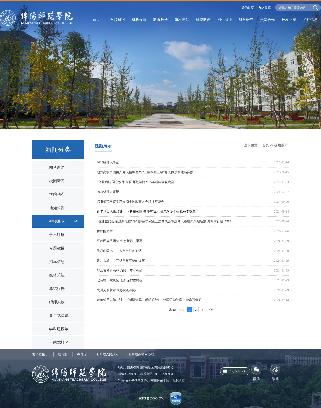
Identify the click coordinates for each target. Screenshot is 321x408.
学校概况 (117, 20)
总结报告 (57, 288)
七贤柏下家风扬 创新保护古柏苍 (120, 280)
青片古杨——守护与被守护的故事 (121, 260)
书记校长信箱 (238, 371)
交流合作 (267, 20)
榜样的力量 (105, 231)
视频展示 (57, 221)
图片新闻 (57, 167)
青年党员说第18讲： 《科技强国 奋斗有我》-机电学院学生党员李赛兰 (146, 211)
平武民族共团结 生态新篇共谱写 (120, 241)
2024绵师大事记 (108, 192)
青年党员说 (58, 315)
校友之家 (289, 20)
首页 (96, 20)
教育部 (62, 354)
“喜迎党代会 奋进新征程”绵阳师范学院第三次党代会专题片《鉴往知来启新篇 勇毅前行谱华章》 (165, 221)
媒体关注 (57, 275)
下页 (210, 309)
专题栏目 (57, 248)
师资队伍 (203, 20)
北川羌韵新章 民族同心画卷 (116, 290)
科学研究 (246, 20)
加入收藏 (265, 7)
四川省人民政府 (107, 354)
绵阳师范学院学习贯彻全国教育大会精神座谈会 (130, 201)
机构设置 (139, 20)
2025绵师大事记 (108, 162)
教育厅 (82, 354)
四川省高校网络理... (142, 354)
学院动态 (57, 194)
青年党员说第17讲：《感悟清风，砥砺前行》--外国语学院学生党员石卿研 (149, 300)
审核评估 (182, 20)
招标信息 (310, 20)
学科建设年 (58, 329)
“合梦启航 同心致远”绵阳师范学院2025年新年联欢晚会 (135, 182)
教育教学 (160, 20)
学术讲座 (57, 235)
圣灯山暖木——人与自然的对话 (119, 250)
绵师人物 (57, 302)
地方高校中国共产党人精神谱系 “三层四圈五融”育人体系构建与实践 (145, 172)
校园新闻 (57, 181)
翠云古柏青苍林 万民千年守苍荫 (120, 270)
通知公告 (57, 208)
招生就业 (224, 20)
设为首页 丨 (250, 7)
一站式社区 (58, 342)
